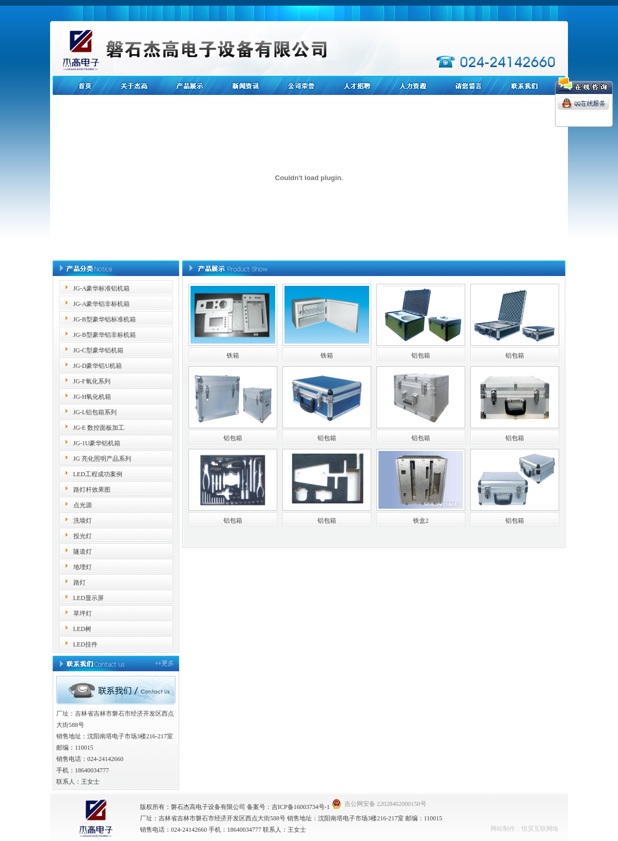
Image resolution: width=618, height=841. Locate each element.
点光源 (82, 505)
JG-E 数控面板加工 (99, 427)
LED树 (82, 629)
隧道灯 (82, 551)
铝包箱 (420, 355)
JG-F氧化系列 (91, 381)
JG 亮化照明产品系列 (102, 458)
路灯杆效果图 (91, 489)
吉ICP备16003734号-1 (301, 807)
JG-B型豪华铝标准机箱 (104, 319)
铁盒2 (421, 520)
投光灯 (82, 536)
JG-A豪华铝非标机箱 (101, 304)
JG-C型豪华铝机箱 (98, 350)
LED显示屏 (88, 598)
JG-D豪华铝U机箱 (97, 365)
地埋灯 (82, 567)
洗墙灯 (82, 520)
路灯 (79, 582)
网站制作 (502, 828)
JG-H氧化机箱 (92, 396)
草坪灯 (82, 613)
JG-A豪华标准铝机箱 (101, 288)
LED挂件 (85, 644)
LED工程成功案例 (97, 474)
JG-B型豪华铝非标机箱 (104, 334)
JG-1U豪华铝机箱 (97, 443)
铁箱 (233, 355)
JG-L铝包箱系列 (95, 412)
